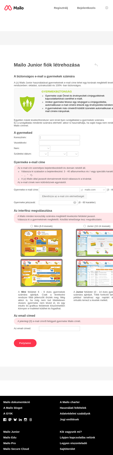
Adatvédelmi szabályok (75, 413)
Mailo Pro (9, 443)
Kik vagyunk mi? (71, 431)
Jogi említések (69, 419)
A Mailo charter (70, 402)
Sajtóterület (67, 448)
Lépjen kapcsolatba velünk (77, 437)
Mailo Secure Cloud (16, 448)
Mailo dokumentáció (16, 402)
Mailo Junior (11, 431)
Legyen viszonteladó (73, 443)
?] (72, 153)
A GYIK (8, 413)
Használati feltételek (73, 407)
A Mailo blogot (12, 407)
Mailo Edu (9, 437)
